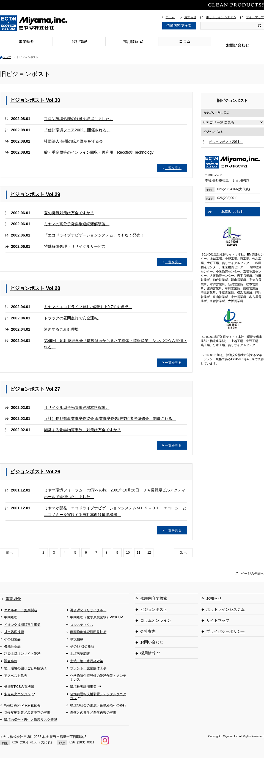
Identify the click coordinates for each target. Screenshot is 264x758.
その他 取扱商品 (82, 646)
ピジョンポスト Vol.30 (35, 100)
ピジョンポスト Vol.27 (35, 389)
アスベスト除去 (15, 676)
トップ (7, 57)
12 (149, 553)
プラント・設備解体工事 (88, 668)
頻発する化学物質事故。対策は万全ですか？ (82, 430)
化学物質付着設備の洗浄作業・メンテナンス (98, 677)
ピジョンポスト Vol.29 (35, 194)
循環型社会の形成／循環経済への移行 (98, 705)
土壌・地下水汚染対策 (86, 661)
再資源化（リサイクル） (88, 610)
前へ (9, 553)
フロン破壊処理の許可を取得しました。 (78, 118)
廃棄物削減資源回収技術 (88, 632)
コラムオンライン (155, 620)
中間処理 (10, 617)
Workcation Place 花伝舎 (22, 705)
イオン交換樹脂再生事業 (22, 625)
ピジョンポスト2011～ (226, 142)
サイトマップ (255, 17)
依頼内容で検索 (153, 598)
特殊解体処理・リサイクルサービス (75, 246)
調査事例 (10, 661)
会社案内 (148, 631)
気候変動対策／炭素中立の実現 (27, 712)
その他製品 (12, 639)
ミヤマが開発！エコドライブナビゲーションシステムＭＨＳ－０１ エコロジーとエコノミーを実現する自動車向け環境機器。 (115, 511)
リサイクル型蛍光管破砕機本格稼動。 (76, 407)
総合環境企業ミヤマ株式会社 (34, 23)
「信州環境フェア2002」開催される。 (77, 130)
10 (128, 553)
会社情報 (79, 41)
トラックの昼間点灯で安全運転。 (73, 318)
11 (138, 553)
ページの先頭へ (252, 573)
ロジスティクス (81, 625)
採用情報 (132, 41)
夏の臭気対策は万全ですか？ (69, 213)
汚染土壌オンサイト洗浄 (22, 654)
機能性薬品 (12, 646)
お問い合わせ (237, 45)
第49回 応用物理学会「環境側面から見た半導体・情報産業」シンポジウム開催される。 (115, 343)
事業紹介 (26, 41)
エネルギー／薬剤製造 (20, 610)
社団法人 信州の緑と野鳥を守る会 (73, 141)
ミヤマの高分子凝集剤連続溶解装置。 (76, 224)
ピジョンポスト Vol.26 (35, 471)
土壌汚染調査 (80, 654)
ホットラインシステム (221, 17)
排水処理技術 (14, 632)
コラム (184, 41)
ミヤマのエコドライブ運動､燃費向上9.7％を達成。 (88, 307)
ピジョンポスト (153, 609)
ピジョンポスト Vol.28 (35, 288)
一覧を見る (173, 168)
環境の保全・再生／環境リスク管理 (30, 720)
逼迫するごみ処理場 (61, 329)
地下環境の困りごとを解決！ (25, 668)
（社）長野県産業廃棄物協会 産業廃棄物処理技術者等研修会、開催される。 (110, 418)
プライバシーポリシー (225, 631)
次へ (183, 553)
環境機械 (76, 639)
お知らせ (190, 17)
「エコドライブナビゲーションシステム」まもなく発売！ (94, 235)
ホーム (170, 17)
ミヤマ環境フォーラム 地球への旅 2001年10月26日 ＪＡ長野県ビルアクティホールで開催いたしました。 (114, 493)
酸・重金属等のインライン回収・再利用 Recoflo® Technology (98, 152)
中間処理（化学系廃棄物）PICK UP (96, 617)
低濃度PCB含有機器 (19, 687)
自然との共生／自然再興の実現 (93, 712)
